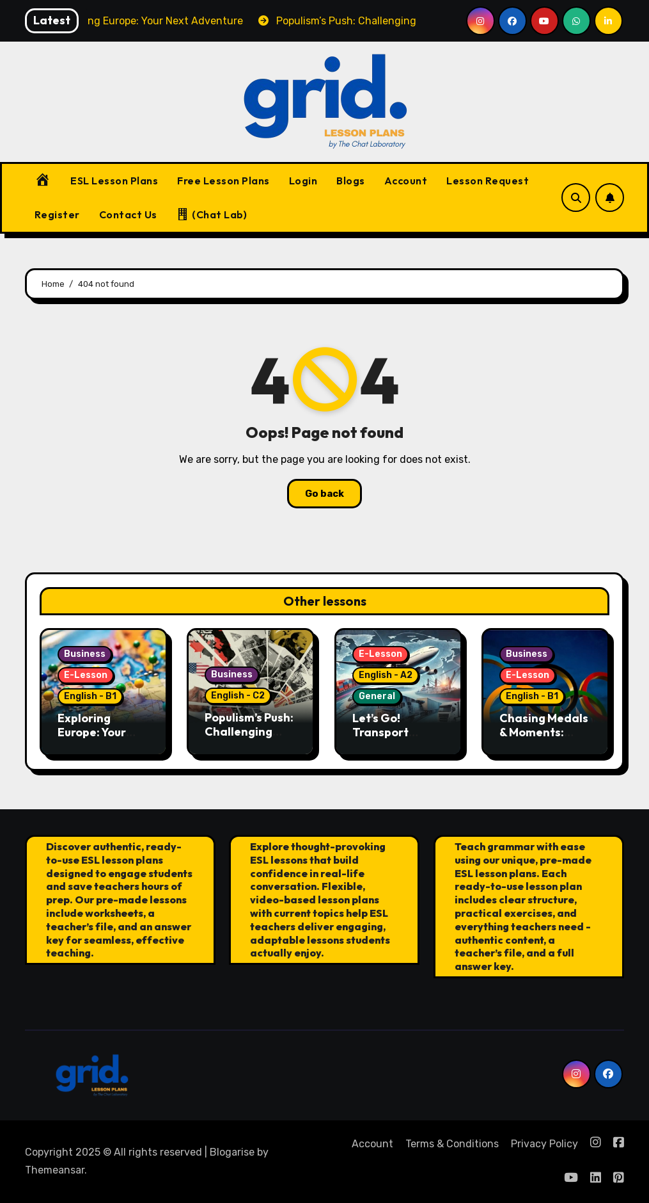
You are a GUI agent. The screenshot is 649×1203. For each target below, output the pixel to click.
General (377, 696)
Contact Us (128, 214)
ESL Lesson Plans (114, 180)
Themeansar (54, 1170)
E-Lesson (85, 675)
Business (85, 654)
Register (57, 214)
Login (303, 180)
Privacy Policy (544, 1144)
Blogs (350, 180)
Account (406, 180)
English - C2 (238, 695)
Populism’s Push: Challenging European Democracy (249, 738)
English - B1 (90, 696)
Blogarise (232, 1152)
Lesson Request (487, 180)
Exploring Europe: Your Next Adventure (101, 732)
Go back (324, 493)
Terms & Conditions (452, 1144)
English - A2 (385, 675)
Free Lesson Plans (223, 180)
